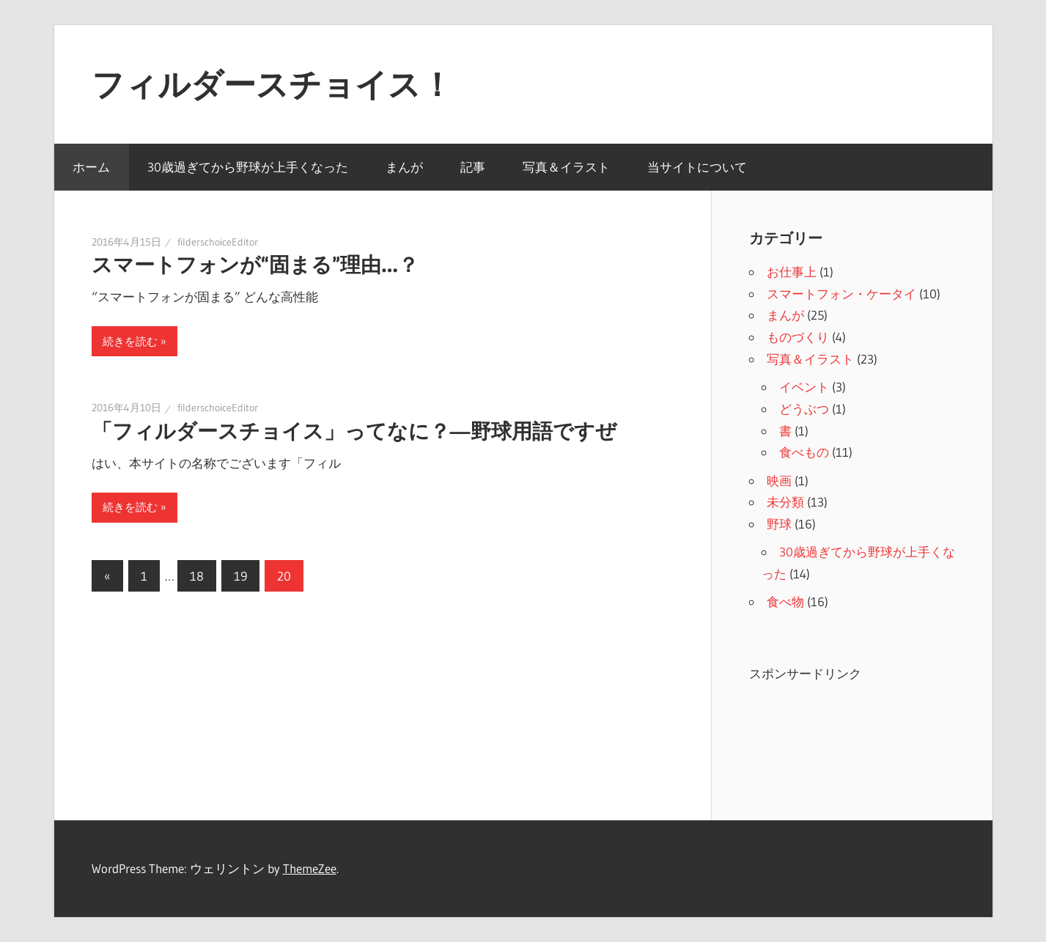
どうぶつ (804, 408)
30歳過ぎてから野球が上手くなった (247, 166)
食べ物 (785, 601)
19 (240, 576)
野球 (779, 523)
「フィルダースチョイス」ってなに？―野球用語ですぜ (354, 431)
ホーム (91, 166)
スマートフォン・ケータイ (841, 293)
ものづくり (798, 337)
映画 (779, 480)
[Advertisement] (866, 739)
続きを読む (130, 341)
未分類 (785, 501)
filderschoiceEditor (217, 242)
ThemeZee (309, 868)
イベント (804, 386)
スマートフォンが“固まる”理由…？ (255, 264)
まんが (404, 166)
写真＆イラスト (566, 166)
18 (197, 576)
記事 (472, 166)
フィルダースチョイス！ (272, 84)
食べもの (804, 452)
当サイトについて (697, 166)
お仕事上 (792, 271)
